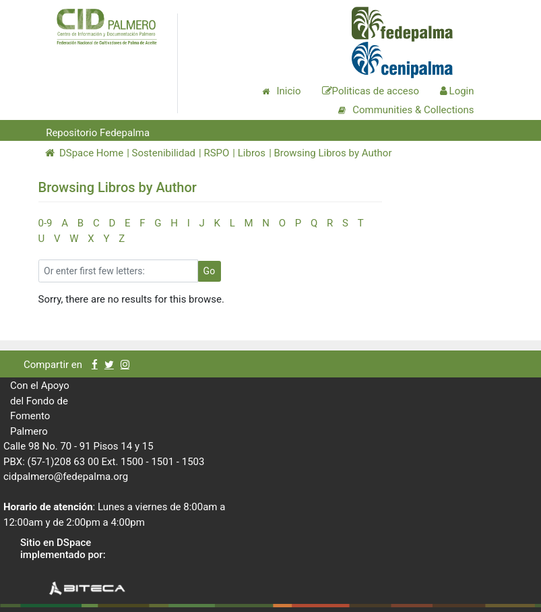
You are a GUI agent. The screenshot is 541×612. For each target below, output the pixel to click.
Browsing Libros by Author (333, 153)
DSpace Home (84, 153)
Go (209, 271)
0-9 (45, 223)
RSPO (216, 153)
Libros (251, 153)
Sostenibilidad (163, 153)
